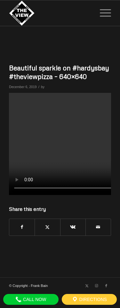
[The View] (50, 13)
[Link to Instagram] (96, 285)
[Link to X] (87, 285)
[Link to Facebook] (106, 285)
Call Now (30, 299)
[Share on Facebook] (22, 227)
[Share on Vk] (72, 227)
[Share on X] (47, 227)
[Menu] (102, 13)
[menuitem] (102, 13)
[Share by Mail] (98, 227)
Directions (89, 299)
